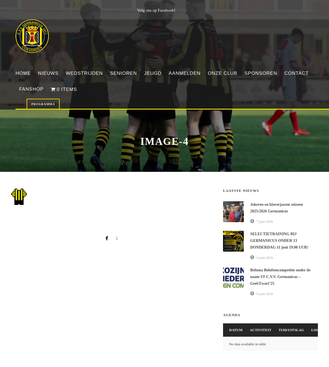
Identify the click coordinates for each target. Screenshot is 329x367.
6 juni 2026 (265, 258)
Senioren (123, 73)
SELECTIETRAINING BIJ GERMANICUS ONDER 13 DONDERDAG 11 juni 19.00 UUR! (279, 240)
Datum (235, 330)
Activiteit (260, 330)
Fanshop (31, 89)
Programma (43, 104)
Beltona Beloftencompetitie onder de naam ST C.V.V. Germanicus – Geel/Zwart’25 (280, 277)
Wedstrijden (84, 73)
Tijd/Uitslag (291, 330)
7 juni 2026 (265, 221)
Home (23, 73)
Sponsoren (260, 73)
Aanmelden (185, 73)
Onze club (222, 73)
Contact (296, 73)
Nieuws (48, 73)
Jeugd (153, 73)
